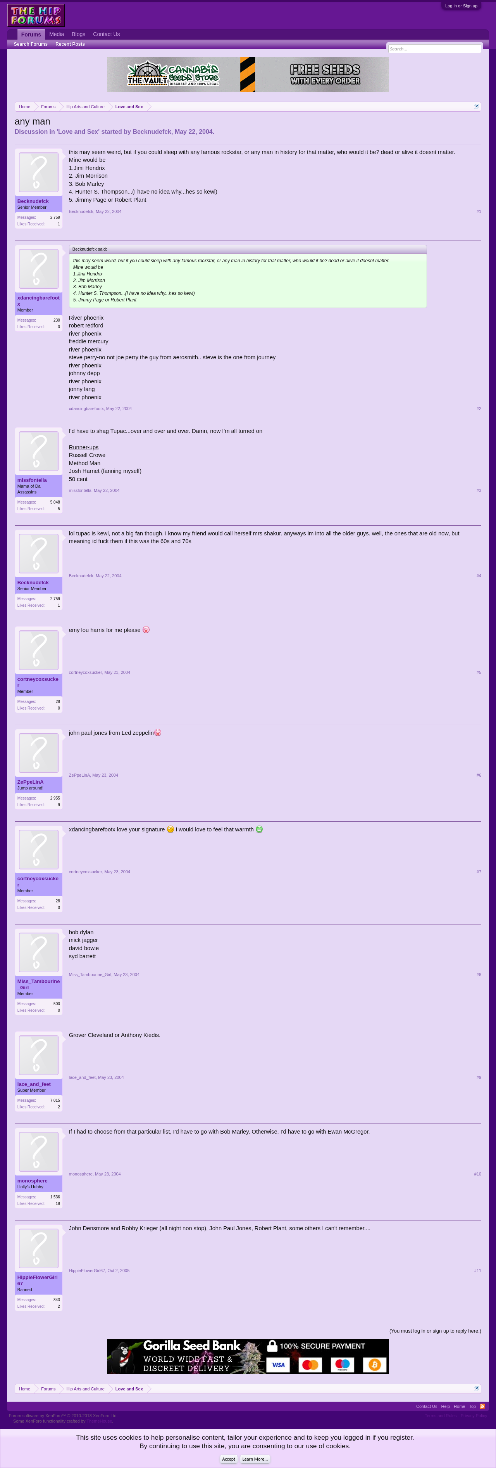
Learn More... (255, 1459)
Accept (228, 1459)
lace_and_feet (34, 1084)
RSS (482, 1406)
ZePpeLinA (30, 782)
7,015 (55, 1100)
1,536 (55, 1197)
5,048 (55, 502)
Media (56, 34)
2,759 (55, 217)
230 (56, 320)
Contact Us (106, 34)
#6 (479, 775)
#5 (479, 672)
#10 (477, 1174)
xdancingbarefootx (38, 301)
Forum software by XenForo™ (63, 1415)
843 (56, 1300)
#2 (479, 408)
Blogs (78, 34)
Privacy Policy (474, 1415)
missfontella (32, 480)
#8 (479, 974)
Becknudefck (152, 131)
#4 (479, 575)
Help (445, 1406)
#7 (479, 871)
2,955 (55, 798)
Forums (31, 34)
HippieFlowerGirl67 (37, 1280)
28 (58, 701)
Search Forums (31, 44)
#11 (477, 1270)
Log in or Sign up (461, 5)
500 (56, 1004)
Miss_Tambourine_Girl (38, 984)
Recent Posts (70, 44)
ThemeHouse (99, 1421)
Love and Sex (78, 131)
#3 (479, 490)
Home (459, 1406)
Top (472, 1406)
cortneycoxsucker (38, 682)
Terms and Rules (441, 1415)
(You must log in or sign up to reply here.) (435, 1331)
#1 (479, 211)
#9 (479, 1077)
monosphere (32, 1181)
